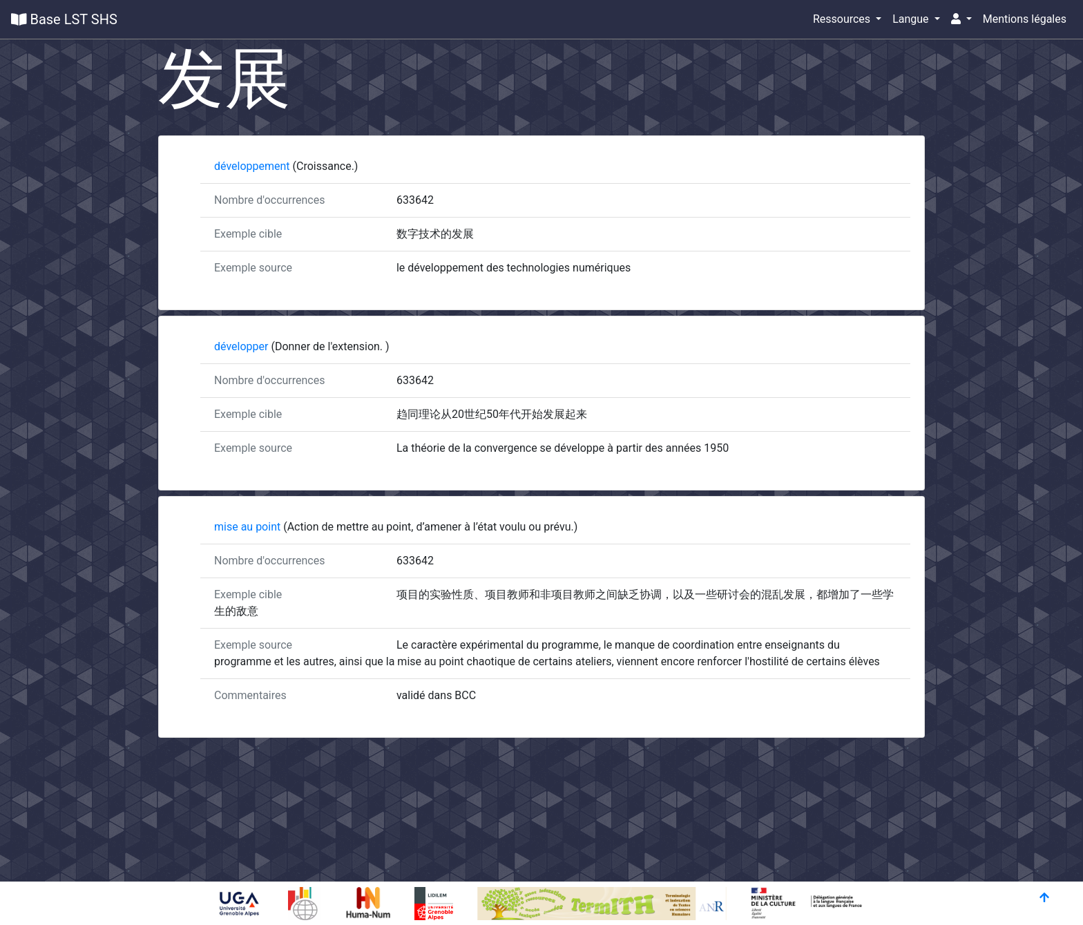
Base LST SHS (64, 19)
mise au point (248, 526)
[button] (961, 19)
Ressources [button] (843, 19)
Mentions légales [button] (1024, 19)
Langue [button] (911, 19)
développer (242, 346)
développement (253, 166)
